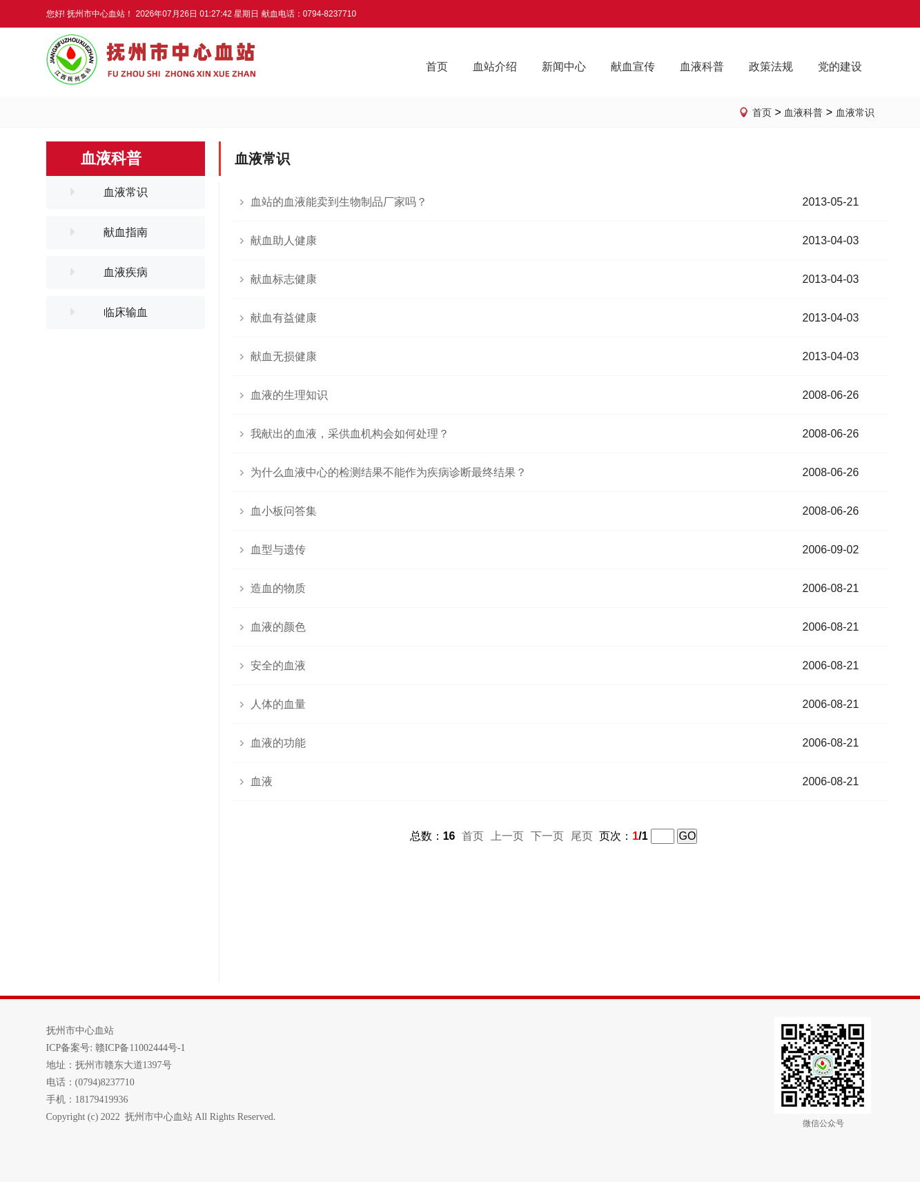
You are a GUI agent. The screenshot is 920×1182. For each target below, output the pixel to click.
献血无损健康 (284, 356)
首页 (762, 112)
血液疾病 (126, 272)
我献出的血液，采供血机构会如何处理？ (350, 434)
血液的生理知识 (289, 395)
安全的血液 (278, 665)
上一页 (507, 836)
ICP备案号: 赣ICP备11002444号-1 (116, 1048)
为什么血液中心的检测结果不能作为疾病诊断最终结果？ (389, 472)
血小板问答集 (284, 511)
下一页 (547, 836)
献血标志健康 (284, 279)
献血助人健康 (284, 240)
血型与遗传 (278, 549)
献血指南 (126, 232)
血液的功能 (278, 743)
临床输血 (126, 312)
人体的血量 (278, 704)
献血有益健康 (284, 318)
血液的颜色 (278, 627)
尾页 (582, 836)
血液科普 (803, 112)
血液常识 (855, 112)
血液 (262, 781)
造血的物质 (278, 588)
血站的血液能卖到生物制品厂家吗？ (339, 202)
